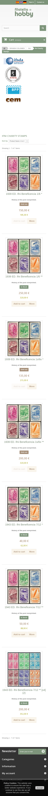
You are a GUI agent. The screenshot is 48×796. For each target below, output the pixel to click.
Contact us (40, 2)
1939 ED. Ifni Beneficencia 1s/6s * (24, 359)
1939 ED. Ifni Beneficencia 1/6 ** (23, 276)
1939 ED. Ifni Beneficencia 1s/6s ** (24, 442)
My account (8, 773)
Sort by (5, 141)
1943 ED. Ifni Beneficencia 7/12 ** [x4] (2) (24, 691)
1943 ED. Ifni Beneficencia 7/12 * (24, 524)
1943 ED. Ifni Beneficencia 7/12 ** (24, 607)
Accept (40, 788)
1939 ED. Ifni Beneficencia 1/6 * (24, 193)
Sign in (31, 2)
